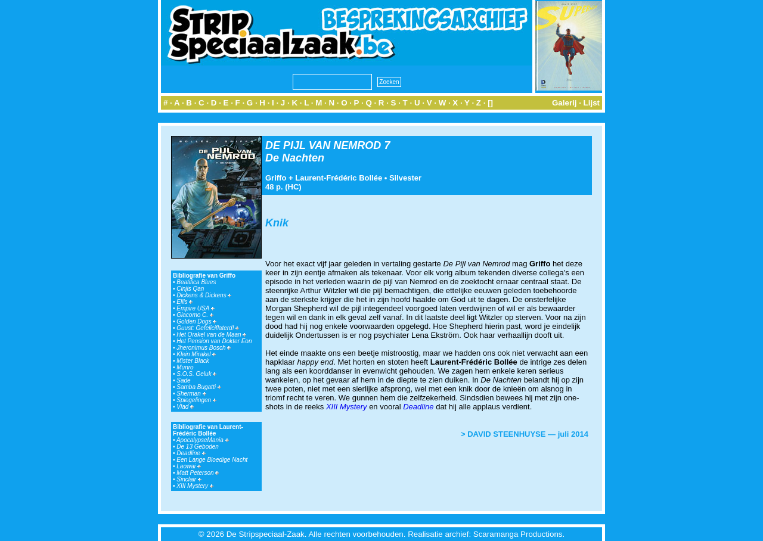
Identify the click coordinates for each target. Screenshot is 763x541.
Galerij (564, 102)
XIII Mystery (194, 486)
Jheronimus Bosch (203, 347)
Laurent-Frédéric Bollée (338, 177)
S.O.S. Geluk (196, 374)
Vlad (185, 406)
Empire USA (195, 308)
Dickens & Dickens (203, 295)
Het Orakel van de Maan (211, 334)
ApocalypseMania (202, 440)
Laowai (188, 466)
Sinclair (188, 479)
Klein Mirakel (196, 354)
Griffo (275, 177)
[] (490, 102)
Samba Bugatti (198, 387)
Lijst (592, 102)
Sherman (191, 393)
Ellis (184, 302)
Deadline (190, 453)
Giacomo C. (194, 315)
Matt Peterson (197, 473)
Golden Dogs (196, 321)
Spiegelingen (196, 400)
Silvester (405, 177)
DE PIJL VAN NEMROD (323, 145)
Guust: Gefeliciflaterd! (207, 328)
